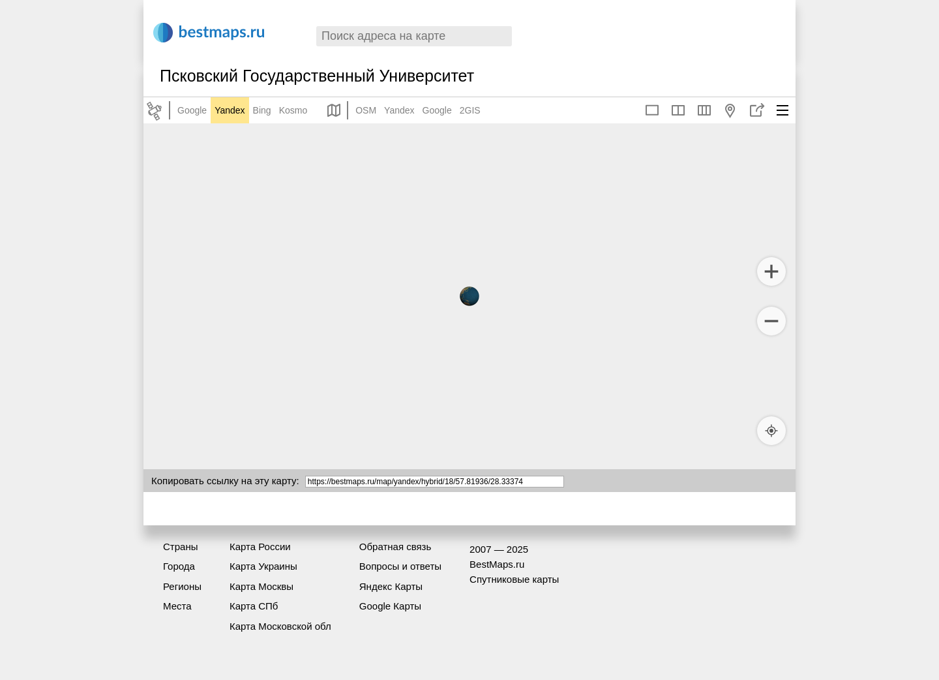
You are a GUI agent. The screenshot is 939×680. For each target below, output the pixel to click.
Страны (180, 546)
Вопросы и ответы (400, 566)
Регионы (182, 586)
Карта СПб (254, 605)
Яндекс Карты (391, 586)
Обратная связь (395, 546)
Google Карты (390, 605)
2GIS (470, 110)
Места (177, 605)
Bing (262, 110)
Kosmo (293, 110)
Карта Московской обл (280, 626)
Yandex (230, 110)
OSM (365, 110)
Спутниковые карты (514, 579)
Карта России (260, 546)
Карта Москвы (261, 586)
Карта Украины (263, 566)
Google (192, 110)
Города (179, 566)
